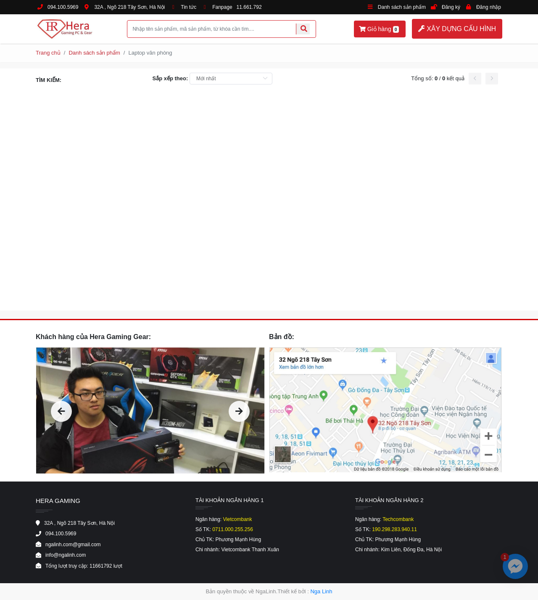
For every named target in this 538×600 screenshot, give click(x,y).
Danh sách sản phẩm (402, 7)
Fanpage (222, 7)
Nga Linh (321, 591)
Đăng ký (451, 7)
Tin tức (188, 7)
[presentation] (61, 411)
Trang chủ (48, 53)
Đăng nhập (488, 7)
